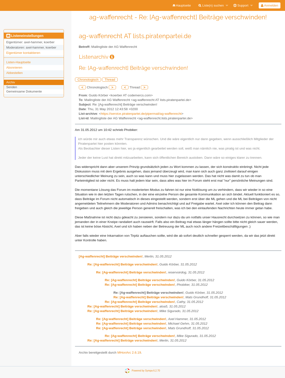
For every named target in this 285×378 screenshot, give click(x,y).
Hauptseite (182, 5)
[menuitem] (182, 5)
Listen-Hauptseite (18, 62)
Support (240, 5)
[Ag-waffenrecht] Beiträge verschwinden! (111, 256)
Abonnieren (14, 67)
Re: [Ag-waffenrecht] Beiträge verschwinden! (123, 264)
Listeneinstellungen (24, 36)
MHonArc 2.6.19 (129, 352)
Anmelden (269, 5)
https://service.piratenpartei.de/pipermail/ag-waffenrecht (141, 113)
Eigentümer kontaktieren (23, 53)
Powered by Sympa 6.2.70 (146, 370)
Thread (110, 79)
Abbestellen (14, 73)
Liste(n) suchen (211, 5)
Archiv (10, 82)
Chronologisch (88, 79)
